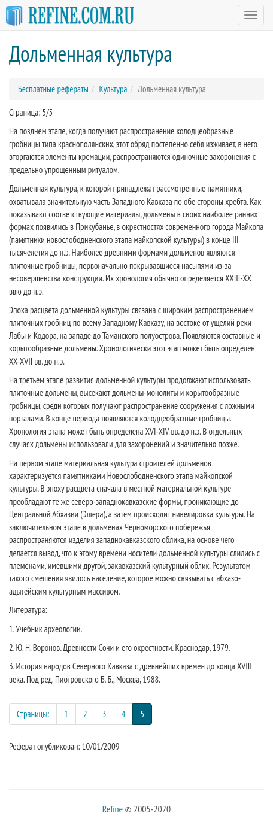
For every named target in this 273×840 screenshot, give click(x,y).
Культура (113, 89)
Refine (112, 809)
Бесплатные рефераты (53, 89)
